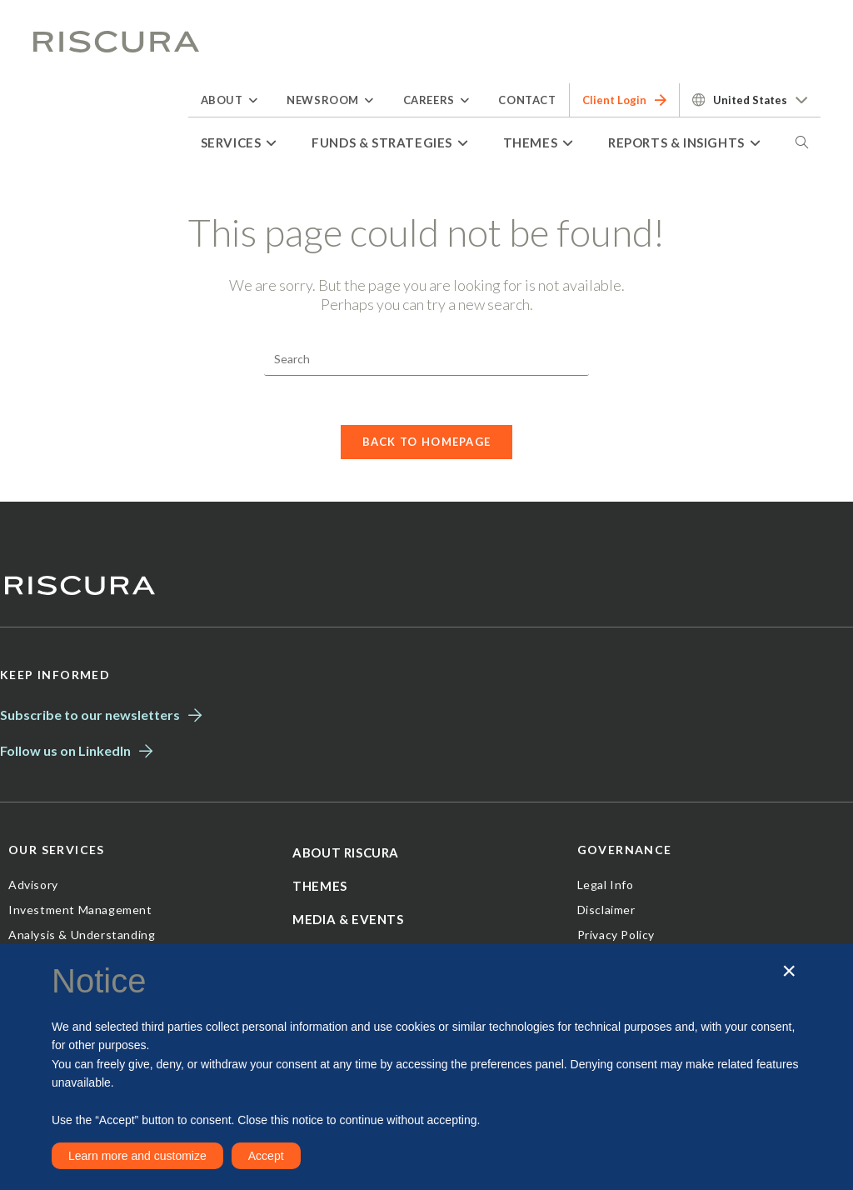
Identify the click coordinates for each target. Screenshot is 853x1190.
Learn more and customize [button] (137, 1155)
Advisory (33, 887)
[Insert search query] (426, 359)
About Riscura (345, 855)
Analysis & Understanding (81, 937)
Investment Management (80, 912)
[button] (788, 971)
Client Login (624, 100)
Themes (319, 888)
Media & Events (347, 921)
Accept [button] (266, 1155)
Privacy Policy (616, 937)
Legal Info (605, 887)
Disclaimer (606, 912)
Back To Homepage (426, 443)
